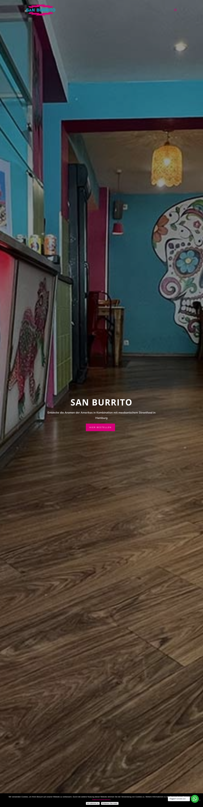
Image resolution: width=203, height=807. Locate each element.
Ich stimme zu (93, 803)
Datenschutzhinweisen (101, 800)
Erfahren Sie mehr (109, 803)
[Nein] (199, 800)
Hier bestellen (100, 427)
